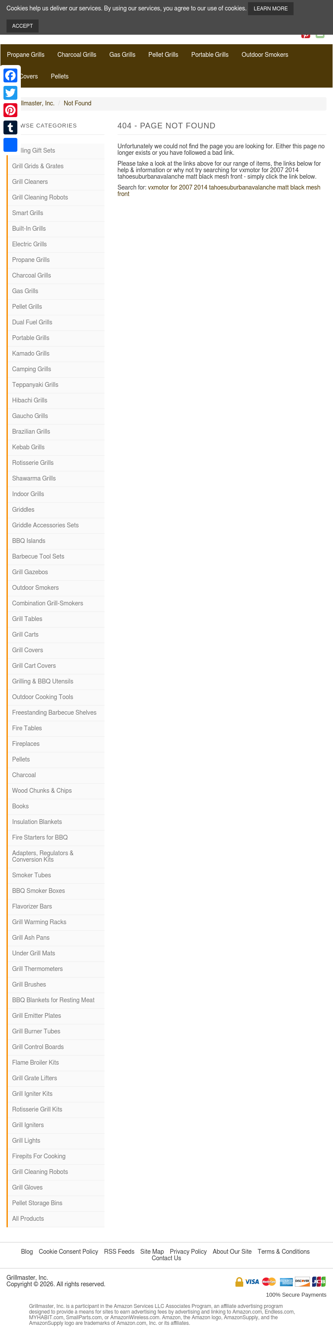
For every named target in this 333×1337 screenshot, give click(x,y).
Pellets (60, 77)
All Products (28, 1219)
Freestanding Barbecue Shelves (54, 713)
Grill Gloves (27, 1188)
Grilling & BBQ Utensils (42, 682)
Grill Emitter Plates (36, 1016)
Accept (22, 26)
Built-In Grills (29, 229)
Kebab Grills (28, 448)
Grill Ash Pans (30, 938)
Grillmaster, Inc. (34, 104)
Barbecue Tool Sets (38, 557)
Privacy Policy (188, 1252)
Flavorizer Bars (32, 907)
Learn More (270, 8)
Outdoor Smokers (265, 55)
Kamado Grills (30, 354)
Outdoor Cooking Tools (42, 697)
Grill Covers (22, 77)
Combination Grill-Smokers (47, 604)
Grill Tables (27, 619)
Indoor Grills (28, 494)
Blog (27, 1252)
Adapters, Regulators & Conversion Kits (43, 856)
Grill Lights (26, 1141)
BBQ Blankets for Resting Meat (53, 1000)
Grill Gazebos (30, 572)
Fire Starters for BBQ (40, 838)
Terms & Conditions (284, 1252)
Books (20, 807)
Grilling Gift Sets (33, 151)
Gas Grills (122, 55)
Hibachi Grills (29, 401)
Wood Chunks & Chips (42, 791)
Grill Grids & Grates (38, 166)
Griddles (23, 510)
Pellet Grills (163, 55)
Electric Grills (29, 245)
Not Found (77, 104)
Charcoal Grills (77, 55)
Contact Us (166, 1258)
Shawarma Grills (34, 479)
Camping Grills (31, 369)
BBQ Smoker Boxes (38, 891)
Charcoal (24, 775)
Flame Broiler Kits (35, 1063)
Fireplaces (25, 744)
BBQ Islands (29, 541)
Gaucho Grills (30, 416)
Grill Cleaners (30, 182)
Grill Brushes (29, 985)
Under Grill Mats (33, 954)
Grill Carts (25, 635)
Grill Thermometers (37, 969)
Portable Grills (210, 55)
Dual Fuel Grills (32, 323)
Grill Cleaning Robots (40, 198)
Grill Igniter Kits (32, 1094)
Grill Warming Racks (39, 922)
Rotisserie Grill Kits (37, 1110)
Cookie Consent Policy (68, 1252)
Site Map (152, 1252)
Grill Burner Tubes (36, 1032)
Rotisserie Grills (33, 463)
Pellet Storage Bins (37, 1203)
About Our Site (232, 1252)
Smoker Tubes (31, 876)
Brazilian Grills (31, 432)
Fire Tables (27, 729)
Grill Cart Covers (34, 666)
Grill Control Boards (38, 1047)
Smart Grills (27, 213)
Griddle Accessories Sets (45, 526)
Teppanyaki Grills (35, 385)
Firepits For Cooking (38, 1157)
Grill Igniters (28, 1125)
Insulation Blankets (37, 822)
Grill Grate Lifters (34, 1078)
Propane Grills (26, 55)
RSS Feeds (119, 1252)
